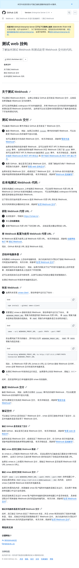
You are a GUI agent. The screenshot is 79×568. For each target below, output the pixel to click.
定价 (37, 559)
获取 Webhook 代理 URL (17, 211)
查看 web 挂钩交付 (36, 166)
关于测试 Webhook (16, 92)
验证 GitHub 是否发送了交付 (16, 426)
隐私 (26, 559)
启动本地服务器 (12, 254)
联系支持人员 (8, 544)
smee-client (23, 292)
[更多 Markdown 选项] (25, 59)
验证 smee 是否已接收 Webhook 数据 (20, 449)
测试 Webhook (48, 18)
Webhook (9, 18)
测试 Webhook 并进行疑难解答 (28, 18)
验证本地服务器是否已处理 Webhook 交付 (22, 509)
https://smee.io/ (31, 216)
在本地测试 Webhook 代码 (21, 182)
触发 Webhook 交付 (14, 387)
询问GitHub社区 (9, 540)
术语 (21, 559)
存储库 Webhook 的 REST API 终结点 (22, 155)
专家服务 (44, 559)
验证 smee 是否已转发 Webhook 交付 (20, 472)
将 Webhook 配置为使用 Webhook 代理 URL (28, 233)
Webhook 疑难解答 (64, 174)
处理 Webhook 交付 (46, 204)
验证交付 (8, 410)
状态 (32, 559)
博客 (51, 559)
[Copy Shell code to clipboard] (73, 299)
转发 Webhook (12, 287)
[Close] (72, 4)
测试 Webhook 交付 (17, 120)
